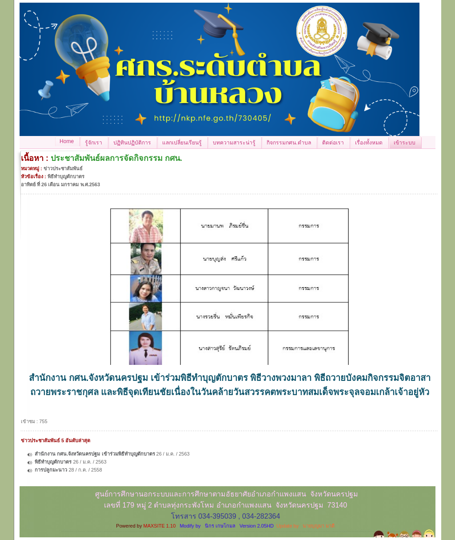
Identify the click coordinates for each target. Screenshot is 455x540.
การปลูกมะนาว (51, 469)
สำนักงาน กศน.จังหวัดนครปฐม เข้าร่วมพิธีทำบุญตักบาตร (95, 453)
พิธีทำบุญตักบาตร (53, 461)
